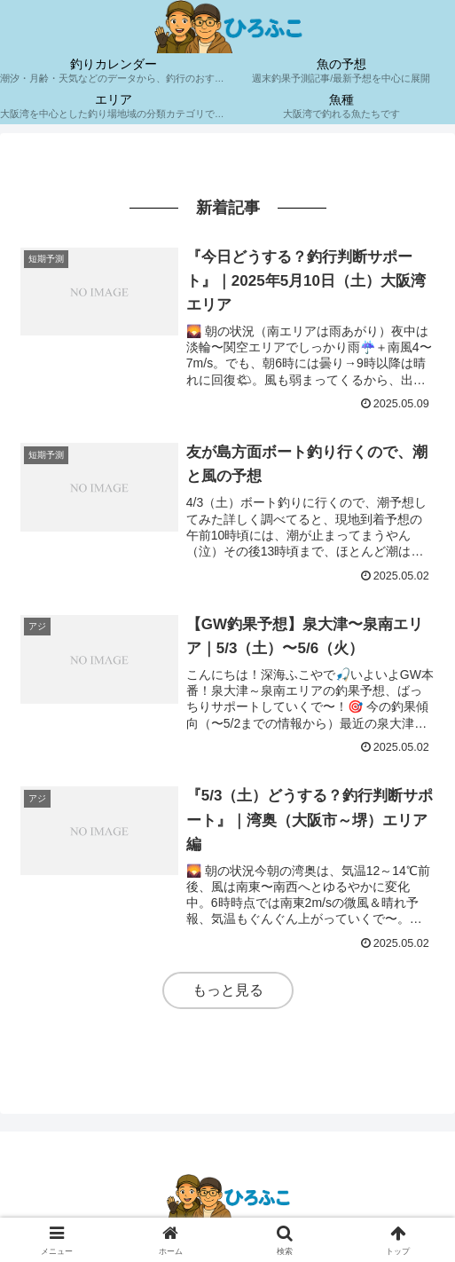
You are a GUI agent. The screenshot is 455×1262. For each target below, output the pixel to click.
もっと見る (227, 990)
